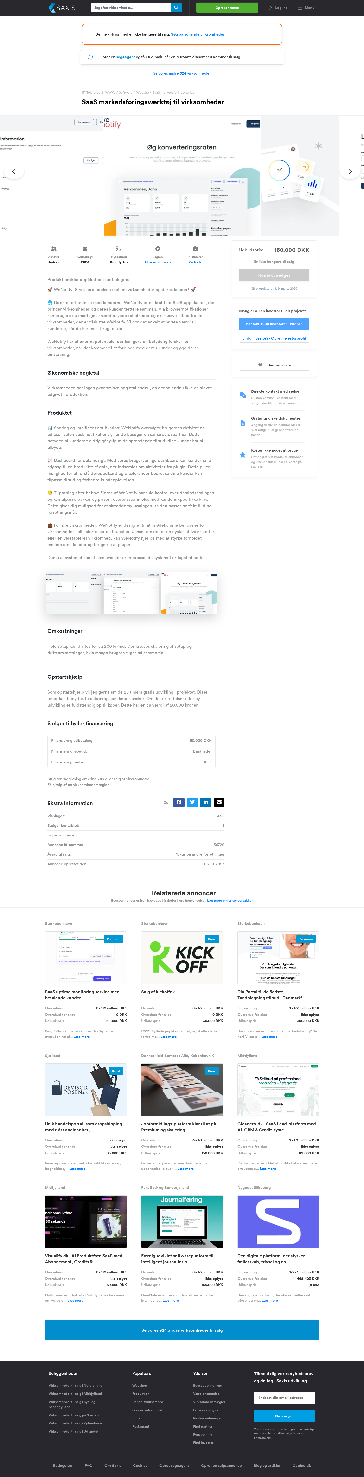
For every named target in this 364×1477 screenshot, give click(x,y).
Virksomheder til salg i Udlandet (73, 1431)
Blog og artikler (267, 1465)
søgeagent (125, 57)
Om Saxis (112, 1465)
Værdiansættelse (206, 1393)
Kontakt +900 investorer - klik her (274, 323)
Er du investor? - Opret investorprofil (274, 338)
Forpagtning (202, 1434)
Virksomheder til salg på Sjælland (75, 1415)
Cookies (140, 1465)
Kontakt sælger (274, 275)
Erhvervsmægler (205, 1410)
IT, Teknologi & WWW (98, 92)
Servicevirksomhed (147, 1410)
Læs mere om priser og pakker (230, 900)
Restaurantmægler (207, 1418)
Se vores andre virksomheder (182, 73)
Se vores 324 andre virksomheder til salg (182, 1330)
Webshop (139, 1385)
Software (126, 92)
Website (142, 92)
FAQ (88, 1465)
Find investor (203, 1442)
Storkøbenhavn (158, 261)
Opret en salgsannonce (221, 1465)
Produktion (140, 1393)
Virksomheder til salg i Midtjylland (75, 1393)
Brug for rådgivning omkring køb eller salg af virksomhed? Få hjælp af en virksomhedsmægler (98, 781)
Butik (136, 1418)
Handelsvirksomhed (147, 1401)
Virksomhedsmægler (209, 1401)
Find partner (202, 1426)
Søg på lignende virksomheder (197, 34)
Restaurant (140, 1426)
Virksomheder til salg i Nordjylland (75, 1385)
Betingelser (63, 1465)
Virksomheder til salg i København (75, 1423)
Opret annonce (227, 7)
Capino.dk (302, 1465)
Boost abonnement (207, 1385)
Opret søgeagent (174, 1465)
